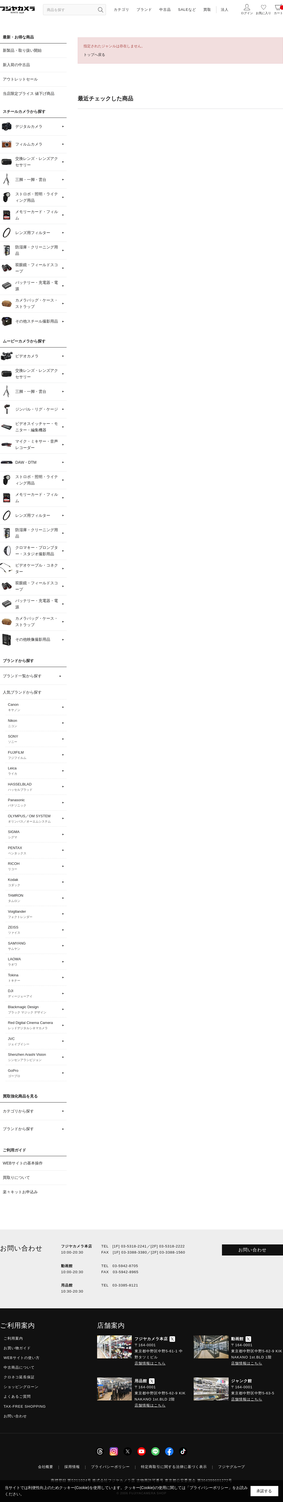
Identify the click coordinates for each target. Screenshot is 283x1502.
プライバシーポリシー (110, 1467)
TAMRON (34, 898)
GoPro (34, 1073)
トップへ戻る (94, 55)
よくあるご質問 (17, 1396)
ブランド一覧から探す (22, 676)
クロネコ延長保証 (19, 1377)
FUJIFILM (34, 755)
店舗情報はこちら (150, 1363)
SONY (34, 739)
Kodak (34, 883)
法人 (225, 9)
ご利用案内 (13, 1338)
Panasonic (34, 803)
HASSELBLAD (34, 787)
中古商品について (19, 1367)
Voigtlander (34, 914)
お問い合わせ (252, 1249)
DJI (34, 994)
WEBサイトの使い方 (22, 1358)
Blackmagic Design (34, 1010)
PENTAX (34, 851)
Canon (34, 707)
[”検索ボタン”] (100, 9)
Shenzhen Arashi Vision (34, 1057)
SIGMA (34, 835)
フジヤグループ (231, 1467)
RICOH (34, 866)
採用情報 (72, 1467)
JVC (34, 1042)
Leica (34, 771)
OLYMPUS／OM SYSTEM (34, 819)
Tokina (34, 978)
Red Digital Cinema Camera (34, 1026)
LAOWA (34, 962)
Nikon (34, 723)
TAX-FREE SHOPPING (25, 1406)
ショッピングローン (21, 1387)
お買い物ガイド (17, 1348)
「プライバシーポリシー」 (209, 1487)
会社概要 (46, 1467)
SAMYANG (34, 946)
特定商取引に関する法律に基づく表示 (174, 1467)
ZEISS (34, 930)
